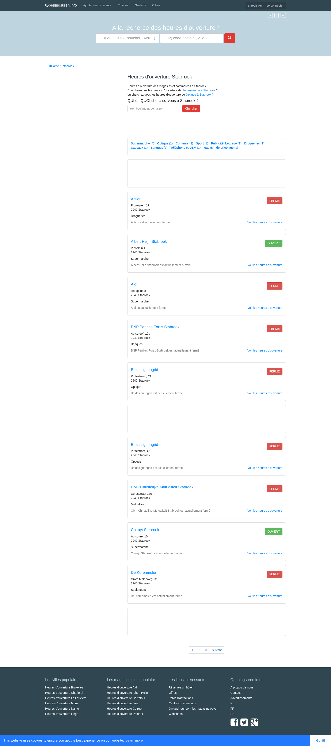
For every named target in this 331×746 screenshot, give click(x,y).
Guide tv (140, 5)
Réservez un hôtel (181, 687)
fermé (274, 200)
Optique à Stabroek (198, 94)
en (283, 15)
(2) (165, 143)
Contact (236, 692)
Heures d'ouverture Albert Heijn (127, 692)
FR (233, 708)
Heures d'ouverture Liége (61, 714)
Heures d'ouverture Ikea (122, 703)
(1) (202, 143)
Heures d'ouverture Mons (61, 703)
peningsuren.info (61, 5)
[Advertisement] (77, 133)
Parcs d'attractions (181, 698)
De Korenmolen (144, 572)
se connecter (275, 5)
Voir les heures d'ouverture (264, 222)
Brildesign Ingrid (144, 370)
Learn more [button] (134, 740)
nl (270, 15)
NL (232, 703)
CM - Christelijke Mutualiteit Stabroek (162, 487)
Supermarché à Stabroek (198, 90)
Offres (156, 5)
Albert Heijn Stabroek (149, 241)
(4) (142, 143)
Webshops (176, 714)
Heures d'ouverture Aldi (122, 687)
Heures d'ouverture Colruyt (124, 708)
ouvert (273, 243)
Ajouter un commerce (97, 5)
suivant (217, 650)
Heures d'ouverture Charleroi (64, 692)
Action (136, 199)
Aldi (134, 284)
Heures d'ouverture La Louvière (66, 698)
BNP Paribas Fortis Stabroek (155, 327)
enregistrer (255, 5)
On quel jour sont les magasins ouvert (193, 708)
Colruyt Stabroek (145, 530)
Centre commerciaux (182, 703)
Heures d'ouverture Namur (62, 708)
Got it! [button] (320, 740)
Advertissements (241, 698)
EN (233, 714)
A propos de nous (242, 687)
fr (276, 15)
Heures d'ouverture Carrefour (126, 698)
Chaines (123, 5)
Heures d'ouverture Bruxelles (64, 687)
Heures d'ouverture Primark (125, 714)
